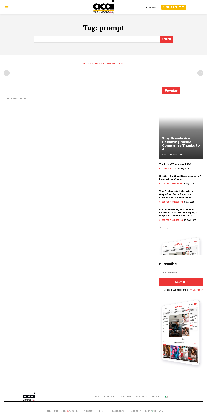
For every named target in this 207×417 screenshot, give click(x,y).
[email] (181, 272)
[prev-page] (7, 73)
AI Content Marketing (171, 184)
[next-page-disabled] (200, 73)
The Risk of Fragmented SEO (175, 164)
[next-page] (166, 229)
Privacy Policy (195, 290)
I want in (181, 282)
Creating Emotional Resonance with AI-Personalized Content (181, 178)
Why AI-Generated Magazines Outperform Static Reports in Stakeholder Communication (176, 194)
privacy (159, 411)
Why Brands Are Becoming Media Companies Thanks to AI (179, 144)
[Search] (166, 39)
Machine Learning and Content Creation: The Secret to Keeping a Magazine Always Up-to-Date (178, 212)
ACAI (164, 154)
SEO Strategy (166, 169)
